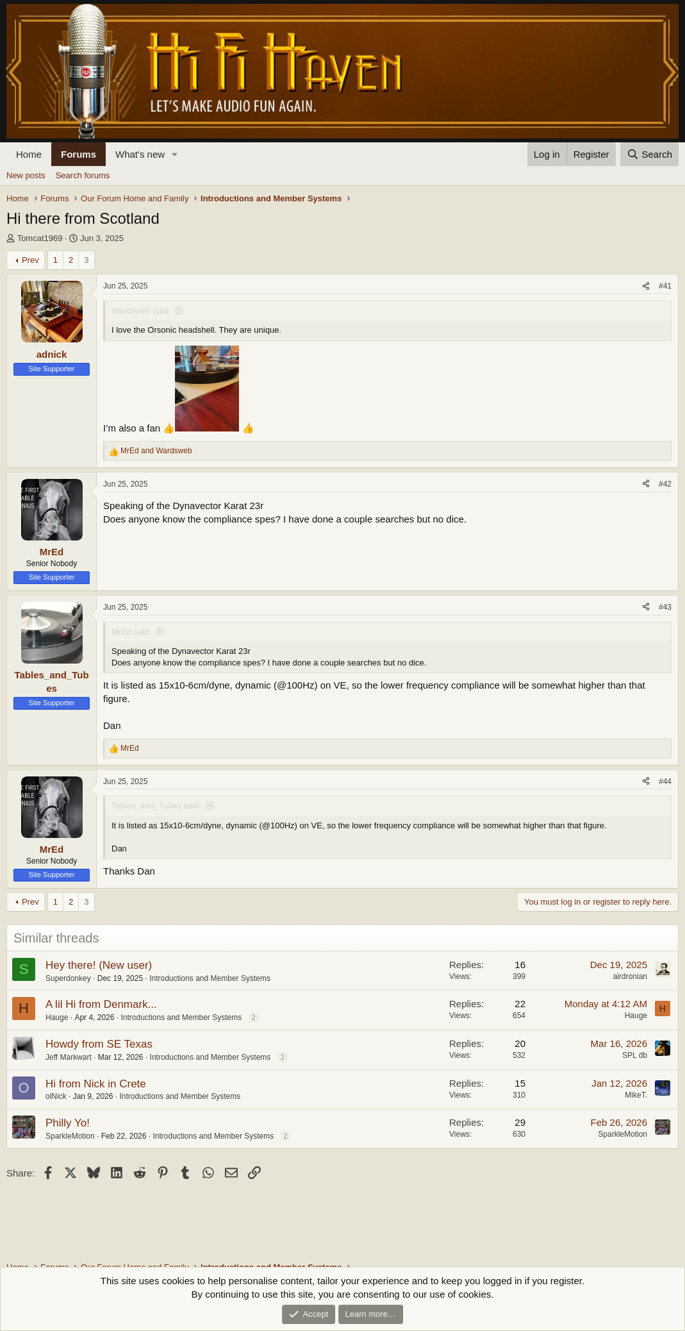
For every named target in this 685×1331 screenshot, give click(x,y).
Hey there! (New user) (98, 965)
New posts (25, 175)
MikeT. (636, 1095)
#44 (665, 781)
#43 (665, 607)
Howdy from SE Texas (99, 1044)
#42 (665, 484)
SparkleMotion (70, 1136)
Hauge (56, 1017)
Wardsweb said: (140, 310)
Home (29, 154)
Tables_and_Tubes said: (156, 805)
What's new (140, 154)
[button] (175, 154)
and (156, 450)
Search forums (83, 175)
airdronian (630, 976)
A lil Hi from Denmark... (101, 1004)
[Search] (649, 154)
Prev (30, 260)
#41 (665, 285)
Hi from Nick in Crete (95, 1084)
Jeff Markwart (68, 1057)
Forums (78, 154)
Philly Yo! (67, 1123)
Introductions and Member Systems (209, 978)
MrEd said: (131, 632)
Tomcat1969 (40, 238)
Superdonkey (68, 978)
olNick (56, 1096)
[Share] (646, 286)
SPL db (634, 1055)
